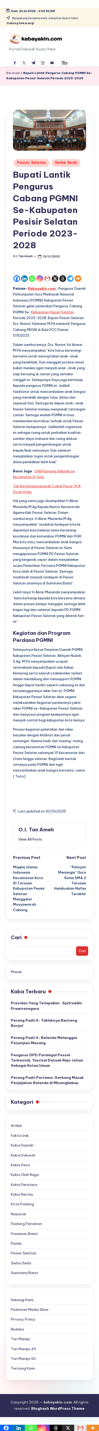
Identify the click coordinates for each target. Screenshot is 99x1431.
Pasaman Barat (24, 1233)
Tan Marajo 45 (23, 1348)
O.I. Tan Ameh (36, 829)
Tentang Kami (23, 1368)
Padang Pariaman (26, 1223)
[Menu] (64, 62)
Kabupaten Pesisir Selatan (52, 312)
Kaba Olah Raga (25, 1174)
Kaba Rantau (22, 1194)
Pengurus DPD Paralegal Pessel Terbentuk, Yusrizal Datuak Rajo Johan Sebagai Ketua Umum (47, 1060)
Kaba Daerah (22, 1145)
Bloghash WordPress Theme (57, 1408)
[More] (78, 278)
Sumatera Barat (24, 1272)
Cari (16, 937)
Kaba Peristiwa (24, 1184)
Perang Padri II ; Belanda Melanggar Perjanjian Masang (44, 1040)
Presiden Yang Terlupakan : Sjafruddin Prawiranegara (46, 1006)
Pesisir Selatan (31, 163)
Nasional (18, 1214)
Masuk (16, 971)
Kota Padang (22, 1204)
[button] (30, 839)
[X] (55, 278)
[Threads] (62, 278)
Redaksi (17, 1329)
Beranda (13, 73)
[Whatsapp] (32, 278)
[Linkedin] (24, 278)
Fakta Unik (20, 1135)
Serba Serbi (66, 163)
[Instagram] (39, 278)
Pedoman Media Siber (30, 1309)
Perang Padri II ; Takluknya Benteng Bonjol (44, 1023)
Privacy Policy (23, 1319)
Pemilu (16, 1243)
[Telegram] (70, 278)
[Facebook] (16, 278)
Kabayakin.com (42, 288)
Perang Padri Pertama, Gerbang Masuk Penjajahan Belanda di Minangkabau (47, 1080)
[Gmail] (47, 278)
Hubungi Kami (22, 1299)
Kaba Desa (20, 1165)
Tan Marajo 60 (23, 1358)
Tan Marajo (20, 1339)
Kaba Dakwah (23, 1155)
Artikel (16, 1125)
